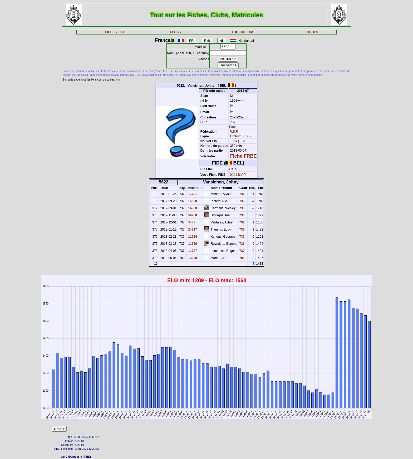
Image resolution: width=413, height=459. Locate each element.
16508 (192, 201)
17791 (192, 194)
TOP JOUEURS (243, 32)
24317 (192, 229)
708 (241, 258)
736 (241, 194)
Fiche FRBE (243, 156)
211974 (238, 174)
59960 (192, 215)
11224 (192, 236)
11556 (192, 244)
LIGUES (312, 32)
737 (232, 122)
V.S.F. (234, 131)
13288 (192, 258)
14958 (192, 208)
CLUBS (175, 32)
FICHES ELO (114, 32)
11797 (192, 251)
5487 (191, 222)
